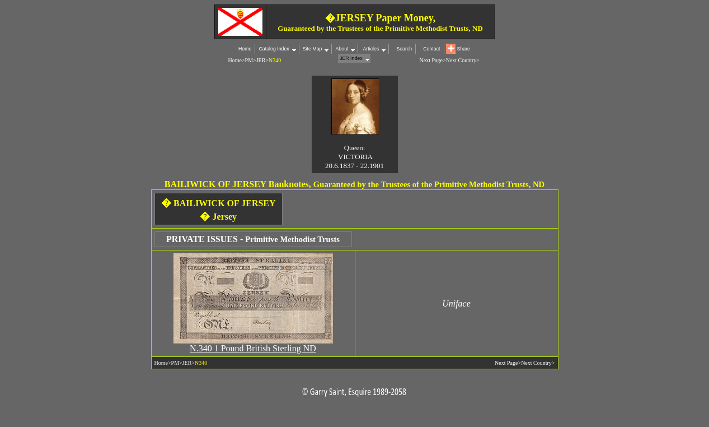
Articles (370, 49)
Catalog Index (274, 49)
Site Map (312, 49)
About (341, 49)
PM (249, 60)
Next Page (431, 60)
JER (261, 60)
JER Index (351, 58)
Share (463, 49)
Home (244, 49)
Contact (431, 49)
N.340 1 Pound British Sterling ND (253, 348)
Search (404, 49)
